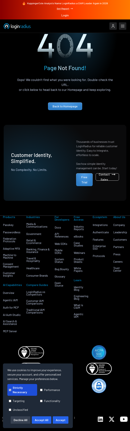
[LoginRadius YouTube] (124, 419)
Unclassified (18, 409)
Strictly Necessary (18, 390)
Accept (60, 420)
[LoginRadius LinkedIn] (100, 419)
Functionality (50, 401)
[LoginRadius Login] (113, 26)
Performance (50, 390)
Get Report (65, 8)
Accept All (41, 420)
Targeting (16, 401)
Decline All (20, 420)
